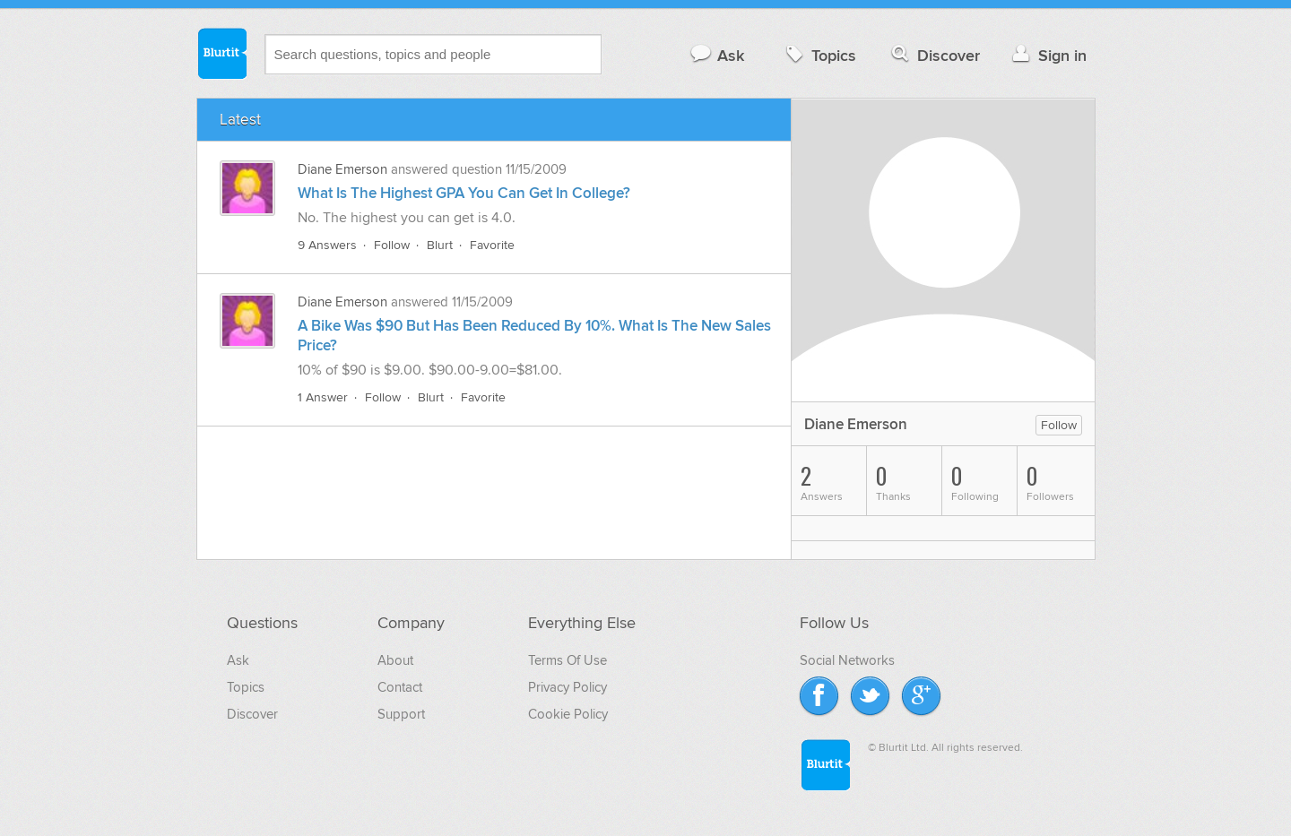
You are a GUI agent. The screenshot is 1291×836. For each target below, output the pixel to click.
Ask (717, 55)
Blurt (440, 245)
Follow (392, 245)
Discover (934, 55)
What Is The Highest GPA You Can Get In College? (464, 194)
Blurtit (221, 53)
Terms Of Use (567, 660)
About (395, 660)
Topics (819, 55)
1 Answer (323, 397)
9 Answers (327, 245)
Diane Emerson (342, 169)
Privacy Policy (567, 687)
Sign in (1048, 55)
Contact (399, 687)
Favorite (492, 245)
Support (401, 714)
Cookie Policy (568, 714)
